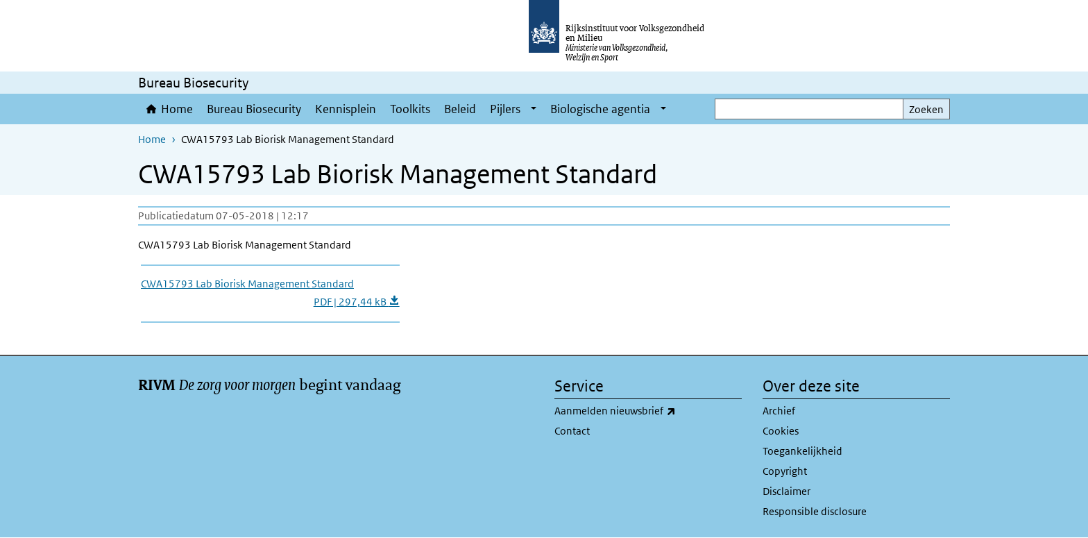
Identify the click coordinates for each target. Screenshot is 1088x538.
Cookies (781, 430)
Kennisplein (345, 109)
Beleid (460, 109)
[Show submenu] (533, 109)
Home (177, 109)
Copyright (785, 471)
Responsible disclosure (815, 511)
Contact (572, 430)
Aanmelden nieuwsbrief (645, 411)
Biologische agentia (600, 109)
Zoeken (926, 109)
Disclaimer (786, 491)
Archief (779, 410)
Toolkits (410, 109)
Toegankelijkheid (802, 450)
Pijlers (505, 109)
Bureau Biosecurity (254, 109)
